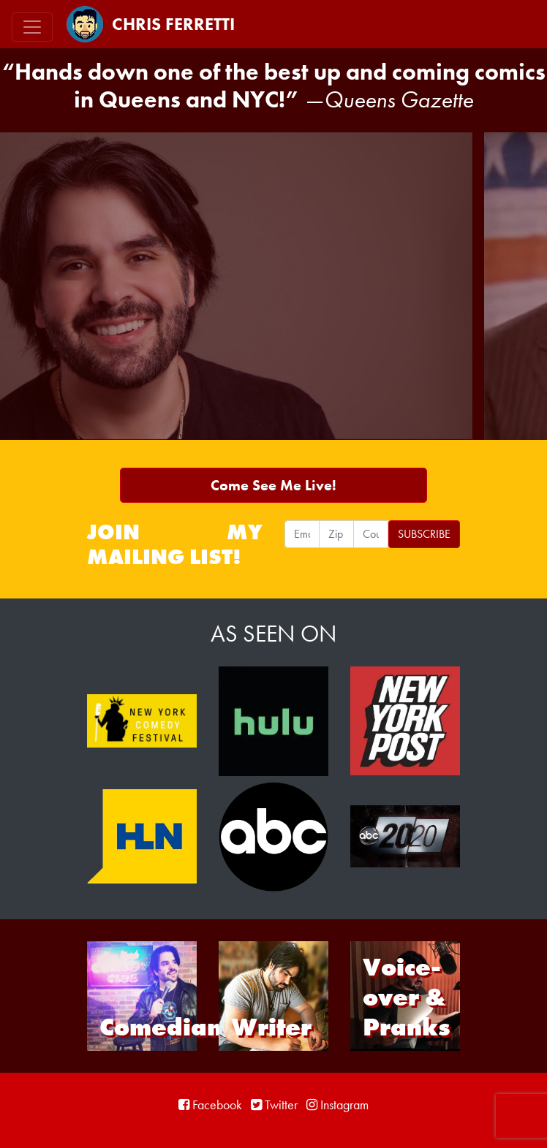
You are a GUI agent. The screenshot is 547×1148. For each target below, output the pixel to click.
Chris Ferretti (151, 24)
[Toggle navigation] (32, 27)
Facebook (210, 1104)
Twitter (274, 1104)
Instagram (337, 1104)
